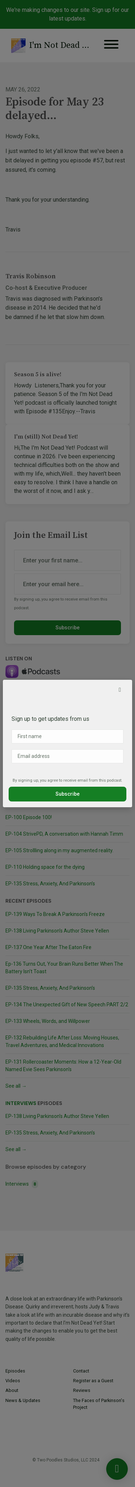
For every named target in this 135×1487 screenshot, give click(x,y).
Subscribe (67, 794)
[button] (119, 690)
